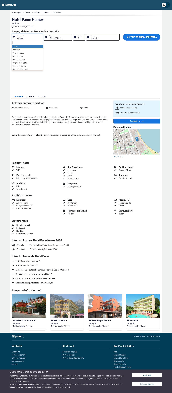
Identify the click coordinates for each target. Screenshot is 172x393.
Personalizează (147, 384)
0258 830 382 (139, 336)
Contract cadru (18, 361)
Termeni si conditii (19, 355)
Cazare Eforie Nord (120, 358)
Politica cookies (69, 355)
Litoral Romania (119, 364)
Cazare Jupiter (119, 361)
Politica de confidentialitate (73, 358)
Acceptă (147, 375)
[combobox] (27, 37)
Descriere (18, 96)
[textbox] (27, 42)
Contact (15, 364)
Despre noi (16, 352)
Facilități (42, 96)
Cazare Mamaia (119, 355)
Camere (30, 96)
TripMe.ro (18, 336)
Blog (115, 352)
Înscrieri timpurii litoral (122, 367)
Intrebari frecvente (19, 358)
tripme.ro (9, 5)
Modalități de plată (70, 352)
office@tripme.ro (153, 336)
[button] (86, 261)
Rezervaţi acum (137, 121)
